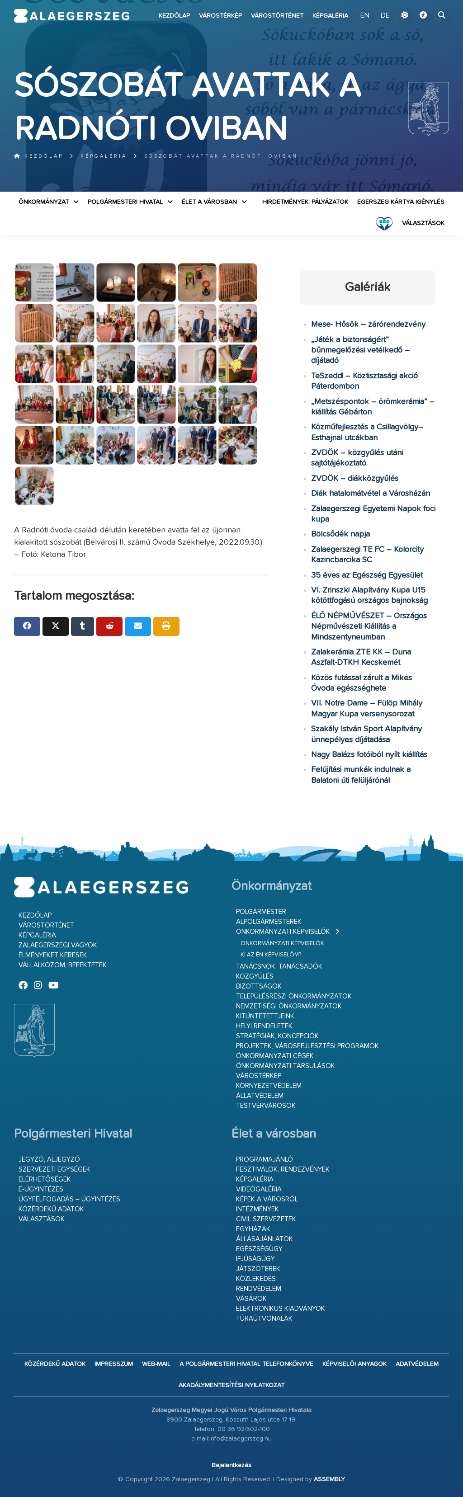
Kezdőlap (174, 16)
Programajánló (264, 1159)
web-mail (156, 1364)
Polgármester (261, 912)
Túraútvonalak (264, 1318)
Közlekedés (256, 1279)
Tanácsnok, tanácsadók (279, 966)
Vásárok (251, 1298)
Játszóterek (258, 1269)
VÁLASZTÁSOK (423, 223)
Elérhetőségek (45, 1179)
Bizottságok (259, 986)
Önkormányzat (44, 202)
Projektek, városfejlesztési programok (307, 1046)
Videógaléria (259, 1189)
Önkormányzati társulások (285, 1066)
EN (364, 15)
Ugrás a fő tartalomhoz (426, 4)
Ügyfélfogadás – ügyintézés (69, 1199)
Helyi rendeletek (264, 1026)
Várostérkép (220, 16)
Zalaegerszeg (72, 16)
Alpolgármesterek (269, 921)
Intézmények (257, 1209)
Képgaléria (330, 16)
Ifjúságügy (255, 1259)
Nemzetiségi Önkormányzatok (289, 1006)
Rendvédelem (258, 1288)
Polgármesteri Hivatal (125, 202)
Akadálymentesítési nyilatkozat (231, 1385)
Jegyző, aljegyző (49, 1159)
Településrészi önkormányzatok (294, 996)
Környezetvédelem (269, 1086)
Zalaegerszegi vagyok (58, 945)
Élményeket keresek (53, 955)
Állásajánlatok (264, 1239)
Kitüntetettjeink (265, 1016)
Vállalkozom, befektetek (63, 965)
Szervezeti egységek (54, 1169)
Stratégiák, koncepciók (277, 1036)
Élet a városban (209, 202)
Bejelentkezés (231, 1465)
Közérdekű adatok (51, 1209)
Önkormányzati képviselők (283, 931)
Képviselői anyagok (354, 1364)
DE (385, 15)
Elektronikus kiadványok (280, 1308)
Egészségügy (259, 1249)
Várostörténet (277, 16)
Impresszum (113, 1364)
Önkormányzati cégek (275, 1056)
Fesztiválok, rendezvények (283, 1169)
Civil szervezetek (266, 1219)
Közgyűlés (255, 976)
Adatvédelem (417, 1364)
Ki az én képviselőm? (271, 955)
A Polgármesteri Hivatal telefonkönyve (246, 1364)
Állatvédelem (259, 1095)
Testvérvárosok (266, 1105)
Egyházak (253, 1229)
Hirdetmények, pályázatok (305, 202)
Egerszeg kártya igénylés (400, 202)
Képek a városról (267, 1199)
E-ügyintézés (41, 1189)
